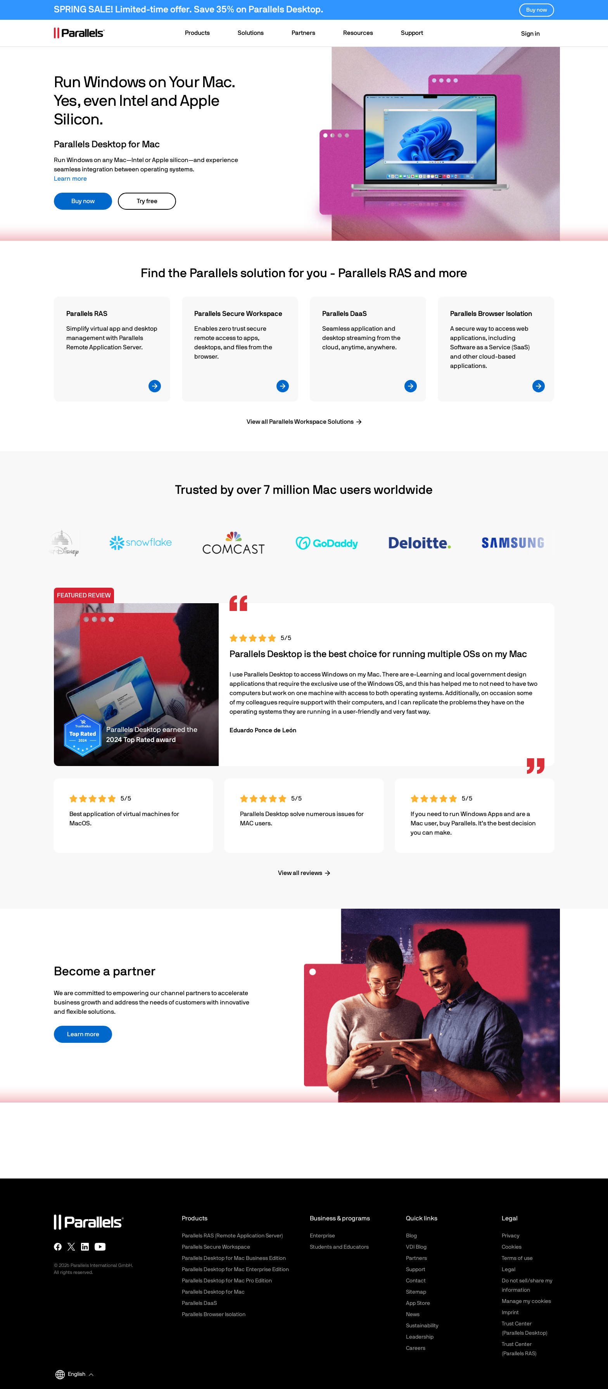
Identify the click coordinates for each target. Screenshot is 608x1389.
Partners (416, 1258)
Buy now (83, 201)
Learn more (70, 179)
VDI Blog (416, 1247)
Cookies (512, 1247)
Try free (147, 201)
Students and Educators (339, 1247)
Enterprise (322, 1236)
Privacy (511, 1236)
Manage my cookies (526, 1301)
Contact (416, 1281)
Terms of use (517, 1258)
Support (415, 1269)
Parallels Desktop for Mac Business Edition (234, 1258)
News (413, 1314)
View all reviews (300, 873)
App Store (418, 1303)
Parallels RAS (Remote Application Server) (232, 1236)
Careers (415, 1348)
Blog (411, 1236)
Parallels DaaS (199, 1303)
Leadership (420, 1337)
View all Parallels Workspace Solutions (300, 422)
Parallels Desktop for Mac (213, 1292)
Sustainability (422, 1326)
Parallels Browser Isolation (213, 1314)
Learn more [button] (83, 1034)
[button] (201, 34)
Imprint (510, 1312)
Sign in (525, 34)
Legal (508, 1269)
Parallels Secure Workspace (216, 1247)
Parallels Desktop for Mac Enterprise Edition (235, 1269)
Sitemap (416, 1292)
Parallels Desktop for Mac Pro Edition (227, 1281)
